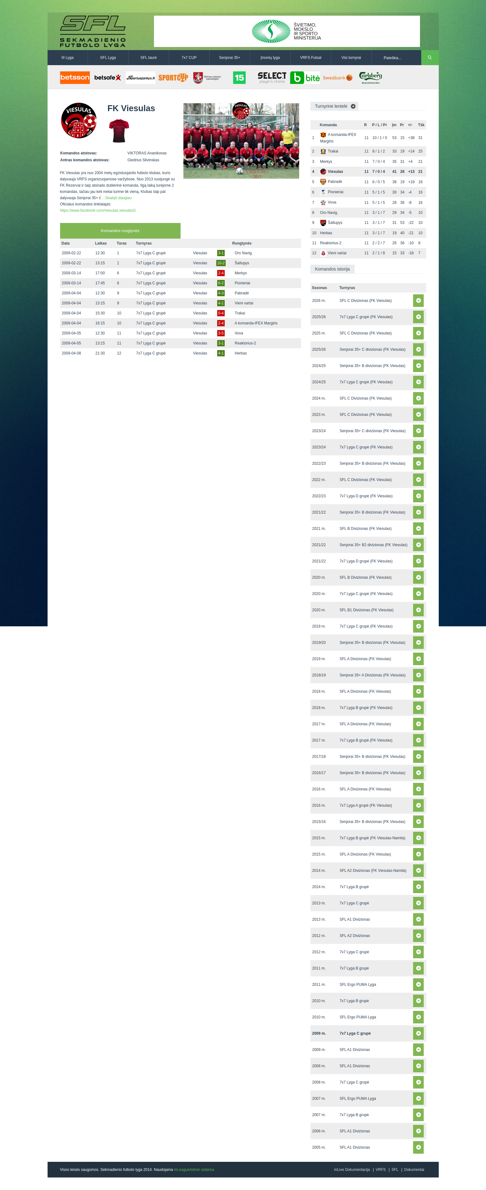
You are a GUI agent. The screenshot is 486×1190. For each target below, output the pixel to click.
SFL (394, 1169)
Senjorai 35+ (229, 57)
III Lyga (67, 57)
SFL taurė (149, 57)
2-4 (220, 273)
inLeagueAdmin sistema (194, 1169)
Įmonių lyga (270, 57)
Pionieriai (242, 283)
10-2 (221, 263)
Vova (239, 333)
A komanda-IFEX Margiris (256, 323)
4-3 (220, 293)
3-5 (220, 333)
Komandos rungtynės (120, 230)
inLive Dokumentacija (352, 1169)
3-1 (220, 253)
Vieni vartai (244, 303)
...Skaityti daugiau (117, 198)
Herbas (241, 353)
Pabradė (242, 293)
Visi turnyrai (351, 57)
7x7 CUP (189, 57)
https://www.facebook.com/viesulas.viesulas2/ (98, 210)
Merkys (241, 273)
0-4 (220, 313)
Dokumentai (414, 1169)
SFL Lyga (108, 57)
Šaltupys (242, 263)
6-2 (220, 283)
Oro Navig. (244, 253)
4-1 (220, 303)
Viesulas (200, 253)
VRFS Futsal (310, 57)
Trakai (240, 313)
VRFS (381, 1169)
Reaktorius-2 (245, 343)
